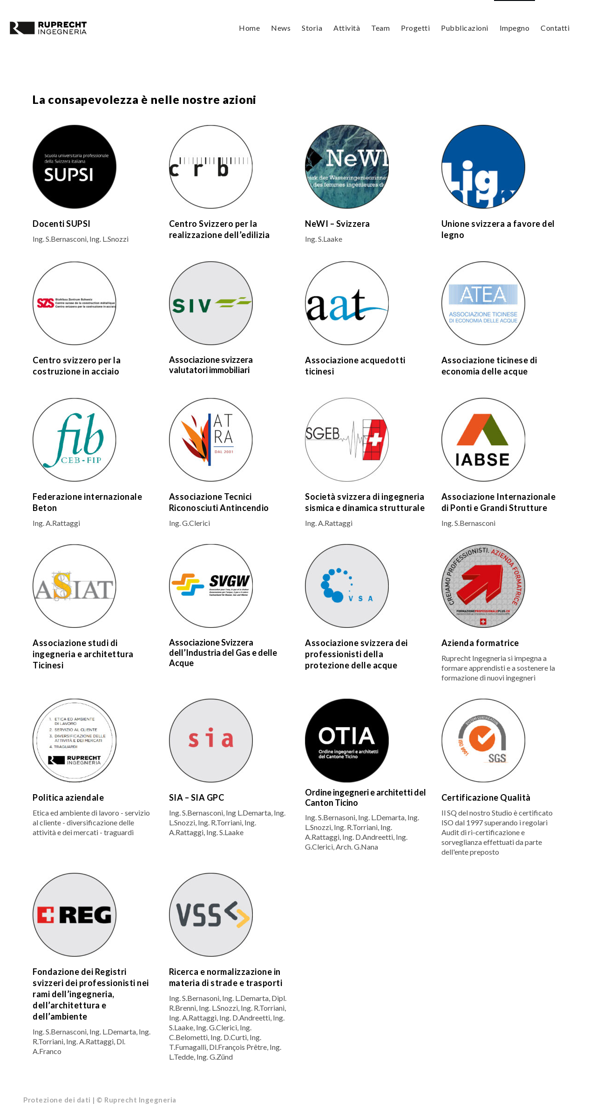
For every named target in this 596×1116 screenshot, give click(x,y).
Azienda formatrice (480, 644)
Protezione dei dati (57, 1100)
